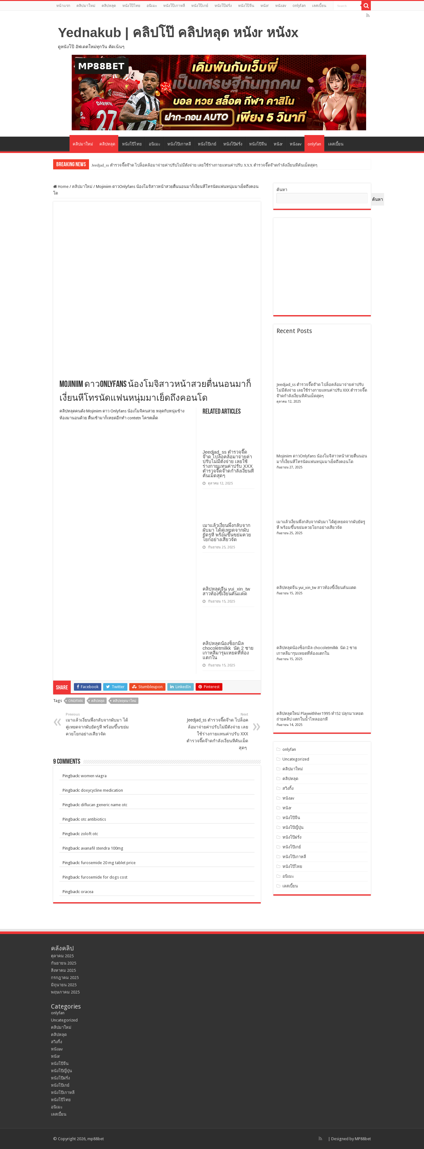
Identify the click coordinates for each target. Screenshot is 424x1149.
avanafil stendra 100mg (102, 848)
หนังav (280, 5)
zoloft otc (89, 833)
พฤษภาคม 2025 (65, 992)
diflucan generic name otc (104, 804)
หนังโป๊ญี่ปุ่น (293, 827)
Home (61, 186)
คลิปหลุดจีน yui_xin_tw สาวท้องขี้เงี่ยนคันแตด (226, 591)
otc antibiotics (93, 819)
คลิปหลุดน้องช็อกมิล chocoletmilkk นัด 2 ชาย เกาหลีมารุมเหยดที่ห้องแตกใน (228, 650)
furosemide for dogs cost (104, 877)
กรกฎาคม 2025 (65, 977)
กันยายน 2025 (63, 963)
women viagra (94, 775)
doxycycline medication (102, 790)
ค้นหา (281, 189)
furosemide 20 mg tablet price (108, 862)
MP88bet (363, 1138)
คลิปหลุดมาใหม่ (124, 701)
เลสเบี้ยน (319, 5)
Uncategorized (295, 759)
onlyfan (299, 5)
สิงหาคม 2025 (63, 970)
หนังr (264, 5)
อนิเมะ (152, 5)
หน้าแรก (63, 5)
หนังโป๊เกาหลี (174, 5)
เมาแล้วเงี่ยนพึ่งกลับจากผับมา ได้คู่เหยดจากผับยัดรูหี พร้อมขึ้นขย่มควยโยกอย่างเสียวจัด (227, 532)
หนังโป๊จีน (246, 5)
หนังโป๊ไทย (131, 5)
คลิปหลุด (109, 5)
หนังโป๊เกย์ (199, 5)
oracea (87, 891)
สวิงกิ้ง (287, 788)
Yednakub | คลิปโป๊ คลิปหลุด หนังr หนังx (178, 32)
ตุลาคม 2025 (62, 956)
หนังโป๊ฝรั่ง (223, 5)
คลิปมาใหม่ (85, 5)
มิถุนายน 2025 (63, 984)
